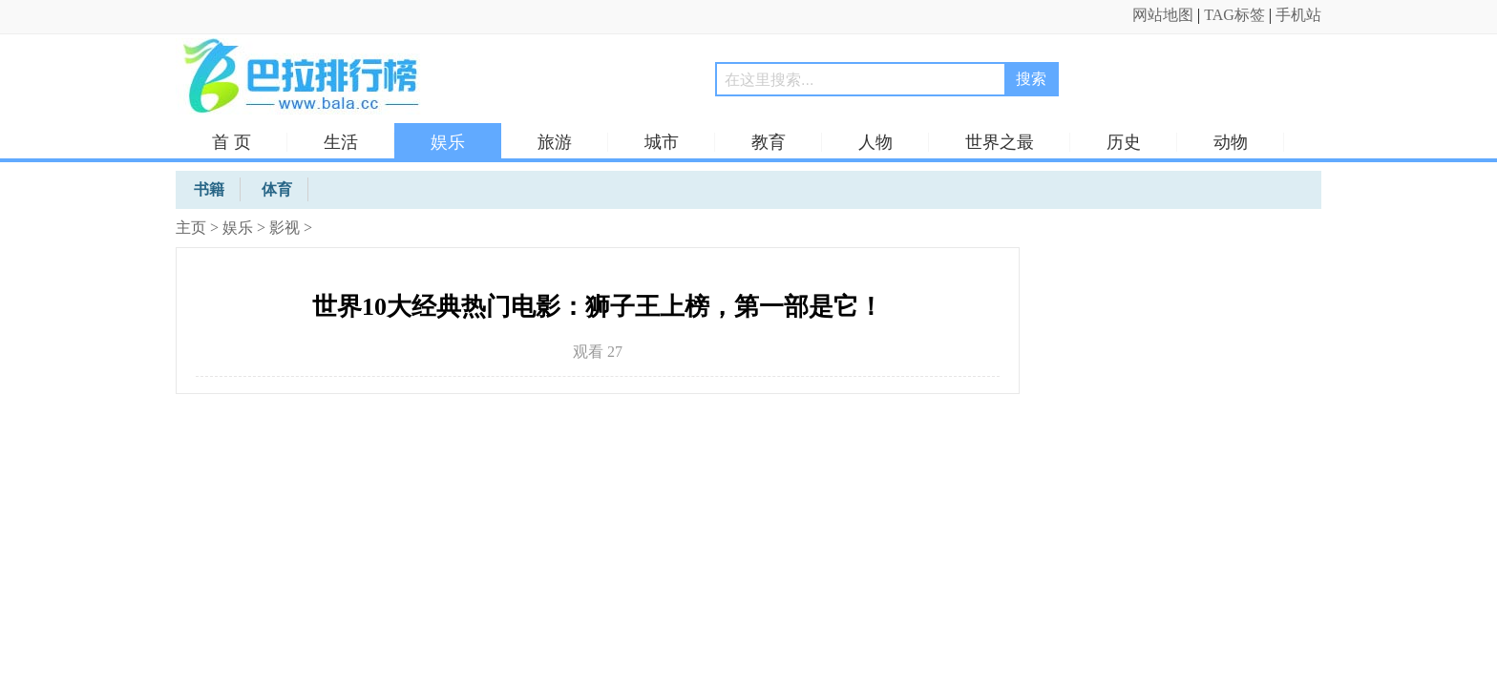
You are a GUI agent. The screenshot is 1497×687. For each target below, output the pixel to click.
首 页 (231, 142)
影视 (284, 227)
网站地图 (1162, 15)
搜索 (1031, 79)
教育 (768, 142)
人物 (875, 142)
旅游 (555, 142)
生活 (341, 142)
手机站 (1298, 15)
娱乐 (448, 142)
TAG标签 (1234, 15)
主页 (191, 227)
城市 (661, 142)
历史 (1124, 142)
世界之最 (999, 142)
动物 (1230, 142)
